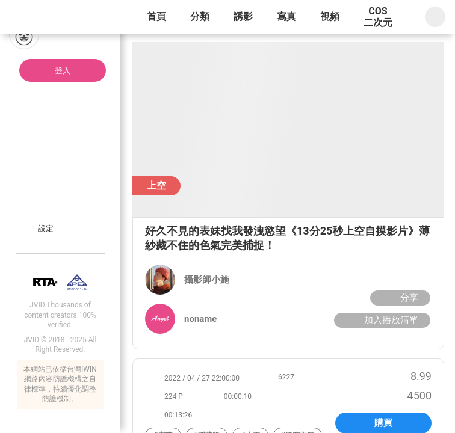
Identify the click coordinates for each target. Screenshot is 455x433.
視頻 (329, 16)
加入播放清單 (380, 320)
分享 (398, 297)
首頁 (156, 16)
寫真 (286, 16)
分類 (199, 16)
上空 (156, 185)
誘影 (243, 16)
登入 (62, 70)
